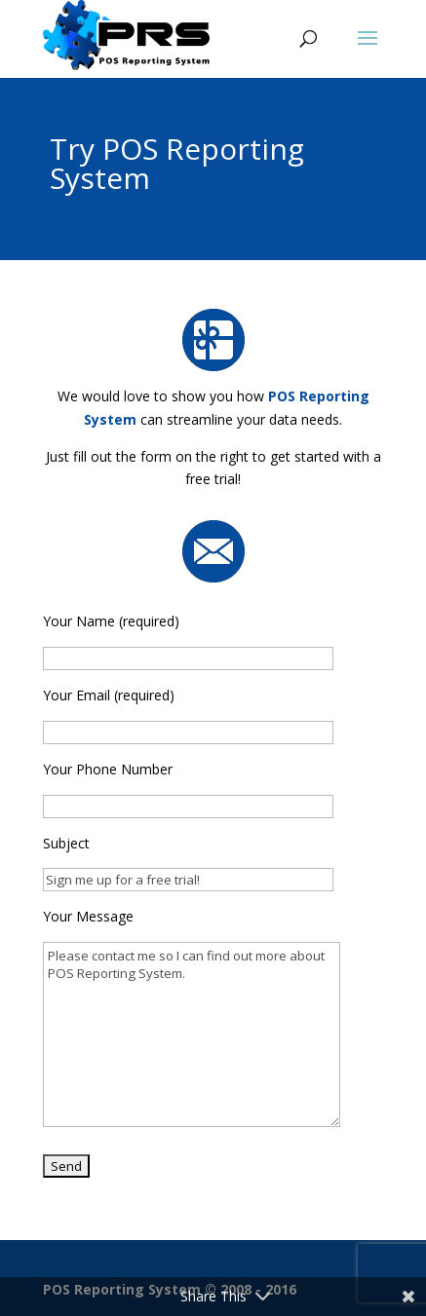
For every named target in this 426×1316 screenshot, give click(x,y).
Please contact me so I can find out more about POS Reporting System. (191, 1034)
